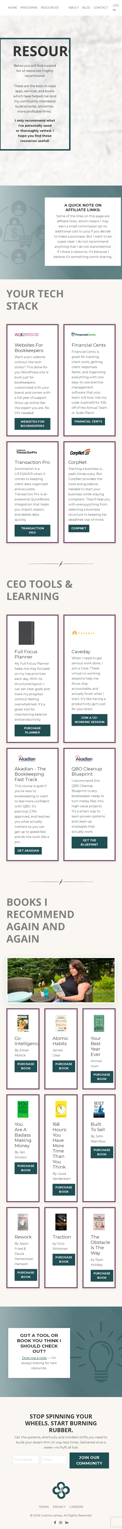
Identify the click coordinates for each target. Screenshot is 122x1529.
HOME (12, 7)
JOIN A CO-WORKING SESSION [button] (90, 720)
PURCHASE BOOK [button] (25, 1066)
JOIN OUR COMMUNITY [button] (89, 1460)
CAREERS (76, 1507)
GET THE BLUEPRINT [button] (89, 842)
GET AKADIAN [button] (28, 850)
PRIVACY (59, 1507)
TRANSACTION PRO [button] (32, 530)
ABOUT (73, 7)
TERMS (44, 1507)
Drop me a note (34, 1358)
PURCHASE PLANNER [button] (32, 730)
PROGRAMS (29, 7)
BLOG (86, 7)
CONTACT (101, 7)
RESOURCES (50, 7)
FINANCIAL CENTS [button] (88, 421)
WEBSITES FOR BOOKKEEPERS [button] (32, 424)
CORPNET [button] (78, 528)
